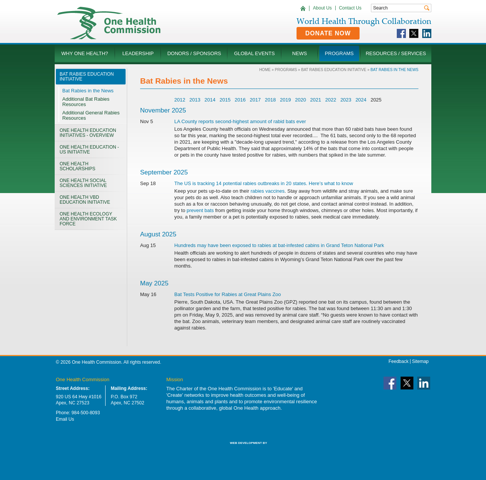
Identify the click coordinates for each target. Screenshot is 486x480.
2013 (194, 100)
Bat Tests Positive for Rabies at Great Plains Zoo (227, 294)
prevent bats (200, 210)
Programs (286, 70)
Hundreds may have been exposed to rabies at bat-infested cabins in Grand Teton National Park (279, 245)
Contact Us (350, 8)
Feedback (398, 361)
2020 (300, 100)
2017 (255, 100)
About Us (322, 8)
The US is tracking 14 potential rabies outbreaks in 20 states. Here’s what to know (263, 183)
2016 (240, 100)
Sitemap (420, 361)
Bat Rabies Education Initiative (333, 70)
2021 (315, 100)
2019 (285, 100)
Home (265, 70)
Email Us (65, 419)
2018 (270, 100)
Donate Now (328, 33)
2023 (345, 100)
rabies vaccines (268, 191)
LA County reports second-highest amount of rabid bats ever (240, 121)
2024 (360, 100)
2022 (330, 100)
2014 (209, 100)
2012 (179, 100)
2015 (224, 100)
